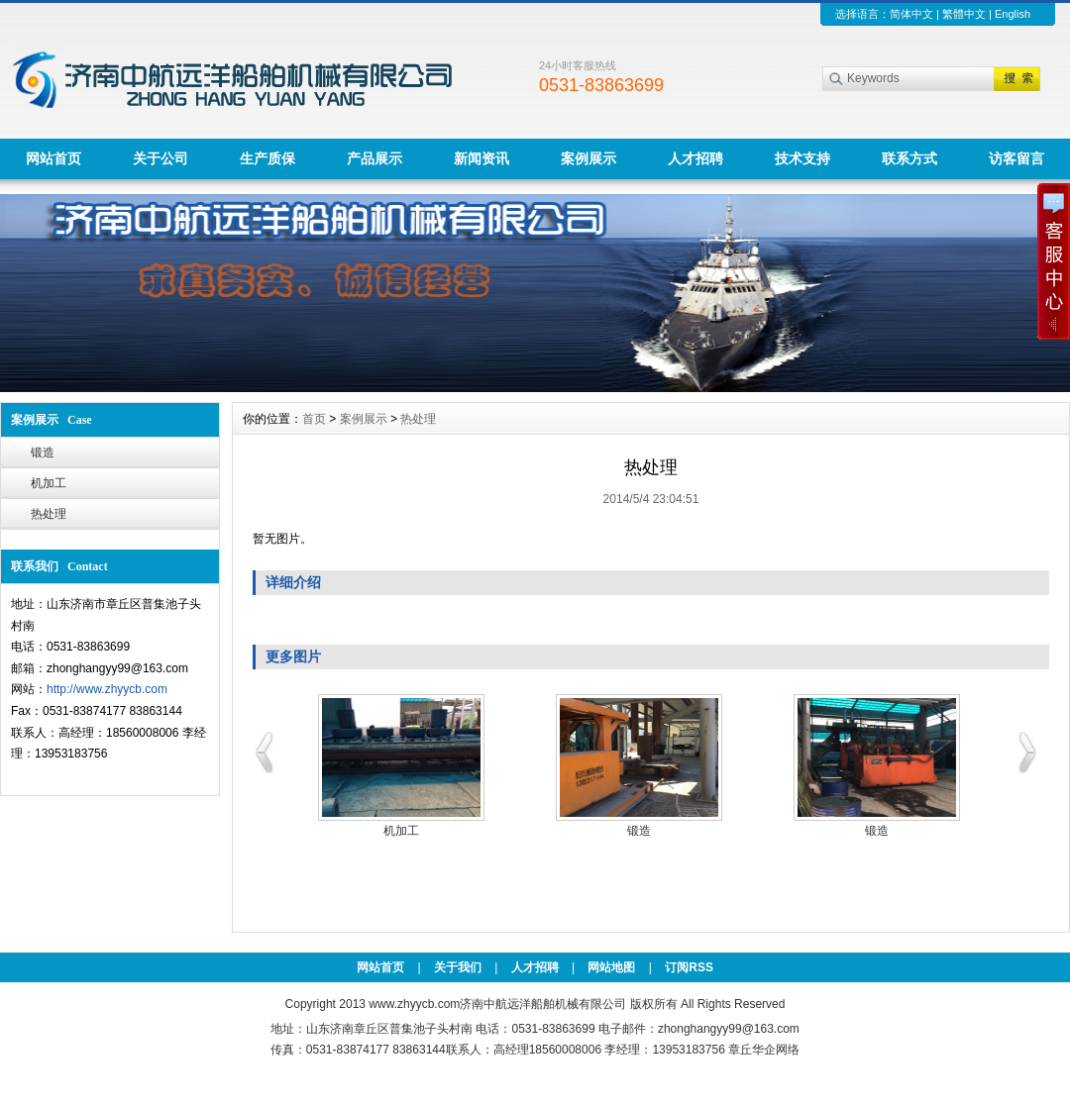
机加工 (48, 483)
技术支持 (802, 158)
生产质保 (267, 158)
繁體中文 (964, 14)
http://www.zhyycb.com (107, 689)
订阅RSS (689, 967)
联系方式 (909, 158)
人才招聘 (695, 158)
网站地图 (611, 967)
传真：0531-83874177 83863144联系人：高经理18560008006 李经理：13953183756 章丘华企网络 (535, 1050)
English (1012, 14)
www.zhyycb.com (414, 1004)
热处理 (48, 514)
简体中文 (911, 14)
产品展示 (374, 158)
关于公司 (160, 158)
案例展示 (588, 158)
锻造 (42, 452)
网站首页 (53, 158)
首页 (314, 419)
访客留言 (1016, 158)
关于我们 (458, 967)
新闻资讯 (481, 158)
